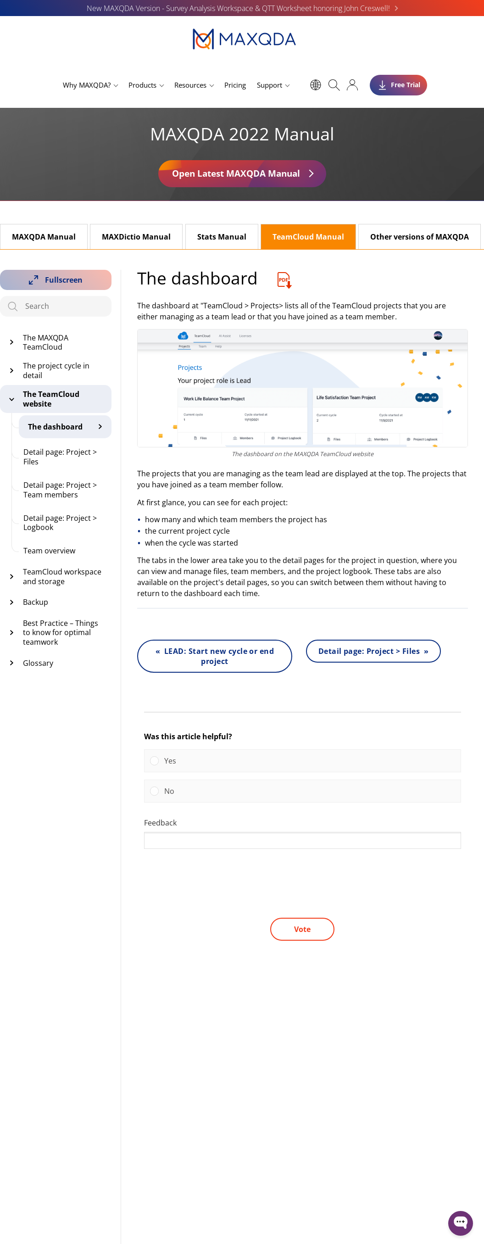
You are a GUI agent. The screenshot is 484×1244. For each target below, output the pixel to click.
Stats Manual (221, 237)
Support (269, 84)
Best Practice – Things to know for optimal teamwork (60, 632)
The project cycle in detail (56, 370)
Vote (302, 929)
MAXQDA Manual (44, 237)
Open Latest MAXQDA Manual (236, 173)
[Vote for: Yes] (302, 761)
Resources (190, 84)
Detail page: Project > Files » (373, 651)
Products (142, 84)
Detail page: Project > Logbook (60, 523)
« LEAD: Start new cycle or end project (215, 656)
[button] (310, 761)
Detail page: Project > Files (60, 457)
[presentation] (214, 892)
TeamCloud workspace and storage (62, 576)
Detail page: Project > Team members (60, 490)
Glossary (38, 663)
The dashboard (55, 427)
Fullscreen (64, 280)
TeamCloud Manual (308, 237)
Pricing (235, 84)
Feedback (160, 823)
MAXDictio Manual (136, 237)
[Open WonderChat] (460, 1223)
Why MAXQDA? (87, 84)
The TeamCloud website (51, 399)
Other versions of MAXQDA (419, 237)
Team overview (49, 551)
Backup (35, 602)
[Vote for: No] (302, 791)
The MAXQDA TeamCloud (45, 342)
